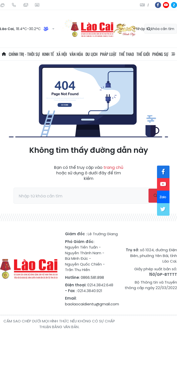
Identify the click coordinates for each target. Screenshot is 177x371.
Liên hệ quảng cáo (37, 5)
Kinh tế (48, 54)
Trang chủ (4, 54)
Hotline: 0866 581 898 (14, 5)
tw (163, 209)
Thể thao (126, 54)
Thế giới (143, 54)
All (173, 54)
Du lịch (92, 54)
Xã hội (61, 54)
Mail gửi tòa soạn (25, 5)
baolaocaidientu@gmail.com (92, 304)
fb (158, 5)
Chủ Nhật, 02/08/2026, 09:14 (2, 5)
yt (166, 5)
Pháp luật (108, 54)
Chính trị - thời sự (24, 54)
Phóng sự (160, 54)
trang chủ (113, 167)
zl (174, 5)
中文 (148, 5)
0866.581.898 (92, 277)
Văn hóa (76, 54)
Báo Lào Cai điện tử (29, 269)
